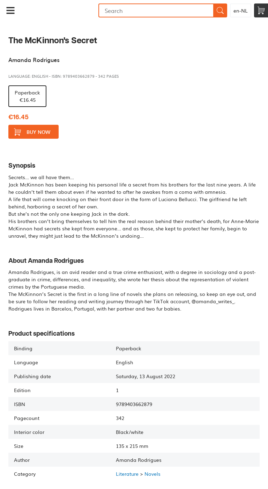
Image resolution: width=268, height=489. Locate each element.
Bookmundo (60, 10)
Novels (152, 473)
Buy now (32, 132)
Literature (127, 473)
